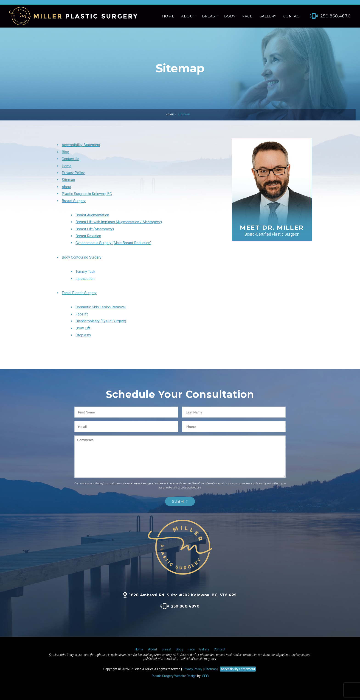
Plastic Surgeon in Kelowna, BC (87, 194)
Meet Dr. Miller (271, 230)
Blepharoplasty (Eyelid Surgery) (101, 321)
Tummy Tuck (85, 271)
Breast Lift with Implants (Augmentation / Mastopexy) (119, 222)
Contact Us (70, 159)
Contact (292, 16)
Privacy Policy (73, 173)
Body (229, 16)
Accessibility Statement (81, 145)
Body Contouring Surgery (81, 257)
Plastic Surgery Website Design (174, 676)
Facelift (82, 314)
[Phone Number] (328, 16)
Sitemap (68, 180)
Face (247, 16)
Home (168, 16)
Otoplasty (83, 335)
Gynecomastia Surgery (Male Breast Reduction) (113, 243)
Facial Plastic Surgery (79, 293)
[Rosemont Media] (204, 676)
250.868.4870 (179, 606)
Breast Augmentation (92, 215)
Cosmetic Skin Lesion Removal (101, 307)
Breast (209, 16)
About (188, 16)
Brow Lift (83, 328)
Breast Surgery (74, 201)
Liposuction (85, 278)
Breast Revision (88, 236)
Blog (65, 152)
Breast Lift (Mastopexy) (95, 229)
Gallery (267, 16)
